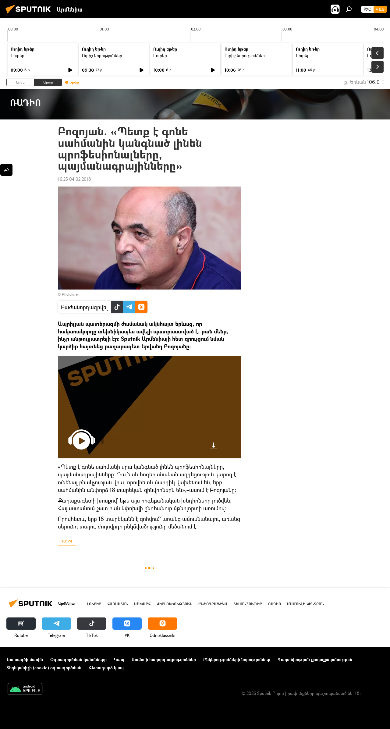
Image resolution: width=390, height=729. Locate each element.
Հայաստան (117, 603)
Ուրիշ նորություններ (102, 55)
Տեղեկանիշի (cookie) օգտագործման (43, 667)
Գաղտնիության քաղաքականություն (315, 659)
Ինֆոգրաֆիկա (212, 603)
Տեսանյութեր (247, 603)
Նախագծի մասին (24, 659)
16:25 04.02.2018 (74, 179)
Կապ (119, 659)
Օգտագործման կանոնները (78, 659)
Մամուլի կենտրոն (305, 603)
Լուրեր (17, 55)
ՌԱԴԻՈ (67, 541)
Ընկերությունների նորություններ (236, 659)
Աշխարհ (142, 603)
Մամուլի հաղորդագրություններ (164, 659)
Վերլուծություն (174, 603)
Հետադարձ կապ (106, 667)
